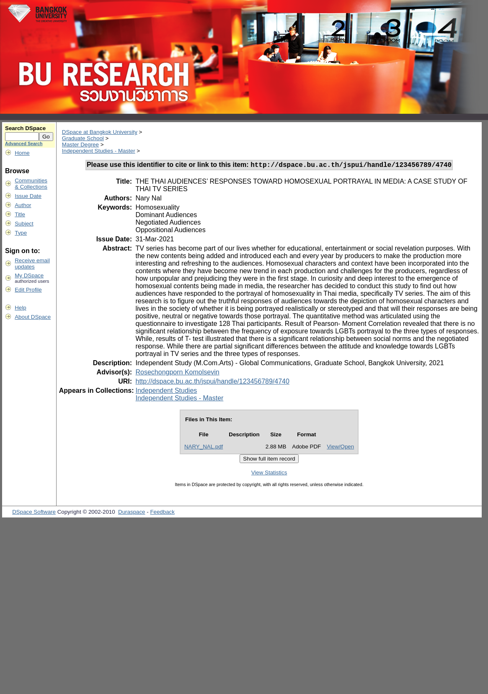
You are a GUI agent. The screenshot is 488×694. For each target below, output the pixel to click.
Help (20, 308)
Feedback (162, 513)
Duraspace (131, 513)
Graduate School (83, 138)
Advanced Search (23, 143)
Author (23, 205)
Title (20, 214)
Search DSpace (25, 128)
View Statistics (269, 474)
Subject (24, 223)
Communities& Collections (31, 183)
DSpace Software (34, 513)
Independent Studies (166, 391)
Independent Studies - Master (98, 151)
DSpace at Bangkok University (99, 132)
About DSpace (33, 317)
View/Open (340, 448)
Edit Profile (28, 290)
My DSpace (29, 275)
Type (21, 233)
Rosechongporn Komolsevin (177, 373)
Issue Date (28, 196)
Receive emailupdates (32, 263)
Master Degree (80, 144)
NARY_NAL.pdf (203, 448)
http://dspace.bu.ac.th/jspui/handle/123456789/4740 (212, 382)
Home (22, 153)
